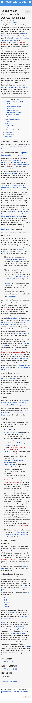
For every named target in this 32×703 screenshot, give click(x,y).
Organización (13, 681)
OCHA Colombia (9, 662)
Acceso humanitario (21, 532)
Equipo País (10, 164)
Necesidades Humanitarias (9, 378)
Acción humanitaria (11, 279)
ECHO (27, 592)
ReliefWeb (7, 451)
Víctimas (6, 309)
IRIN (5, 436)
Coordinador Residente (16, 162)
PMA (5, 604)
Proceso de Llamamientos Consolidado (13, 87)
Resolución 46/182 (11, 40)
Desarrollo (12, 296)
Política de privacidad (6, 691)
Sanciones (18, 354)
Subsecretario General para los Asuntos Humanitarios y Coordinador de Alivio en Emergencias (13, 188)
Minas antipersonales (21, 358)
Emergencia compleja (10, 173)
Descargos (3, 692)
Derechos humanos (14, 318)
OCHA (15, 23)
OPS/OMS (7, 602)
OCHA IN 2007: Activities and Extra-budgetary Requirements (14, 413)
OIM (5, 600)
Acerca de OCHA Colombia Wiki (20, 691)
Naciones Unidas (23, 164)
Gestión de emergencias (13, 432)
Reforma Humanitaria (10, 464)
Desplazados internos (19, 259)
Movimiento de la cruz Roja (9, 559)
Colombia (14, 551)
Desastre (21, 434)
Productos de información (17, 633)
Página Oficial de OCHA (11, 669)
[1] (2, 590)
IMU (17, 619)
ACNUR (6, 598)
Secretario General (15, 211)
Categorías (5, 681)
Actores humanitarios (7, 180)
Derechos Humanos (22, 276)
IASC (24, 194)
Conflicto (6, 367)
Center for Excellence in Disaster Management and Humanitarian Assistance (17, 480)
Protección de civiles (24, 365)
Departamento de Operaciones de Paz (13, 352)
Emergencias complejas (20, 333)
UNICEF (6, 606)
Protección (7, 259)
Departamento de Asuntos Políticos (12, 350)
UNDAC (11, 430)
